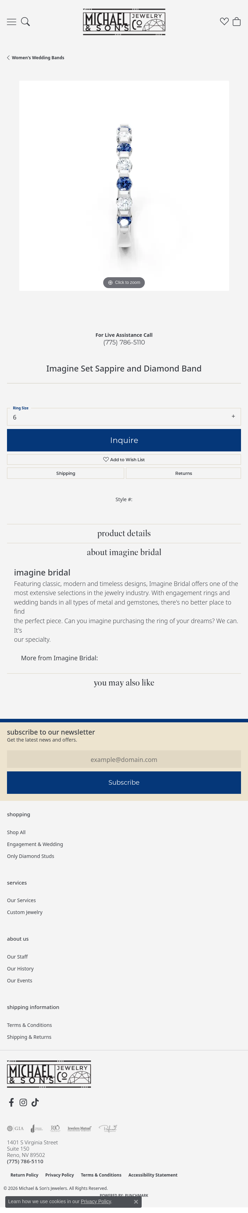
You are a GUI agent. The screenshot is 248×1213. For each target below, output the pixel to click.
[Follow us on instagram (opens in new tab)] (23, 1102)
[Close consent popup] (136, 1202)
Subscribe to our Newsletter (51, 732)
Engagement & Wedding (35, 844)
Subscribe (124, 782)
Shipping (65, 473)
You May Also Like (124, 682)
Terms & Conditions (29, 1025)
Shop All (16, 832)
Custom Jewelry (24, 912)
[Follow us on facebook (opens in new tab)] (11, 1102)
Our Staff (17, 956)
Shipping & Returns (29, 1037)
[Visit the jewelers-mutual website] (80, 1128)
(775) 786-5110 (124, 342)
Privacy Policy (59, 1175)
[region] (124, 198)
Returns (183, 473)
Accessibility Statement (152, 1175)
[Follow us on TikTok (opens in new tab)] (35, 1102)
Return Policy (24, 1175)
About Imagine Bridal (124, 552)
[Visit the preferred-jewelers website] (108, 1128)
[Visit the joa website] (37, 1128)
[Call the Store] (25, 1161)
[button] (25, 22)
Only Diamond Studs (30, 856)
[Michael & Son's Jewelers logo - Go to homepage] (124, 21)
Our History (20, 968)
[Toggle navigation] (11, 22)
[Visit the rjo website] (55, 1128)
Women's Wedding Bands (38, 58)
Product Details (124, 533)
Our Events (19, 980)
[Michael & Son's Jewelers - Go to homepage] (49, 1074)
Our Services (21, 900)
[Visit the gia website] (15, 1128)
